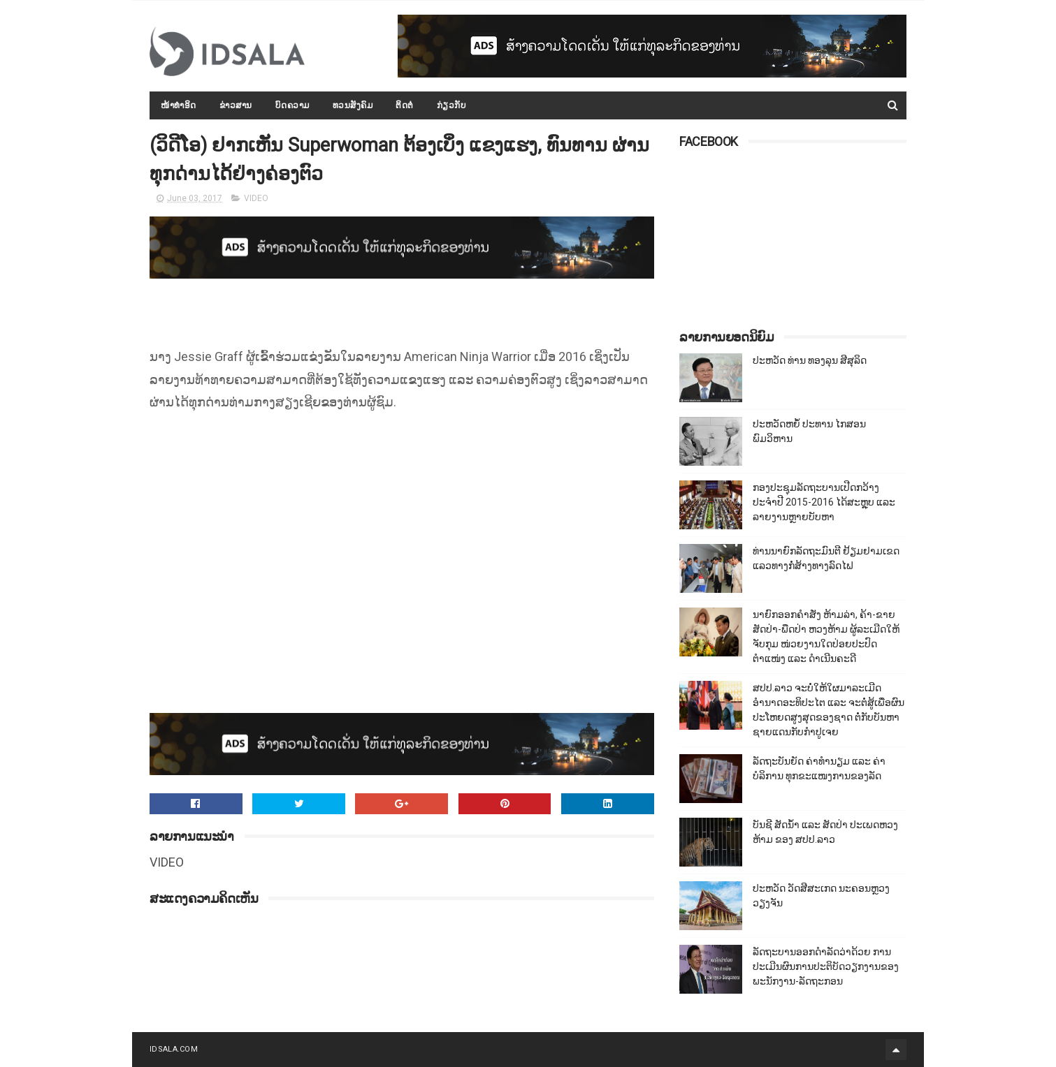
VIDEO (256, 198)
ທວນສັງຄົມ (353, 105)
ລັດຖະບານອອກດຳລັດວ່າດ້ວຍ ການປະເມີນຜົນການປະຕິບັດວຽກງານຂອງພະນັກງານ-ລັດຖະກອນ (826, 966)
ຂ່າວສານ (235, 105)
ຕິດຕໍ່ (405, 105)
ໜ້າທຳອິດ (178, 105)
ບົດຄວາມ (292, 105)
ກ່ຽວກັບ (452, 105)
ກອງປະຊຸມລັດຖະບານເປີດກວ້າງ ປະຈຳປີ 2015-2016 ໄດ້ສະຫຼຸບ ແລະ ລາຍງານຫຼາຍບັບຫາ (824, 502)
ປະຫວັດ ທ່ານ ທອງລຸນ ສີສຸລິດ (810, 360)
